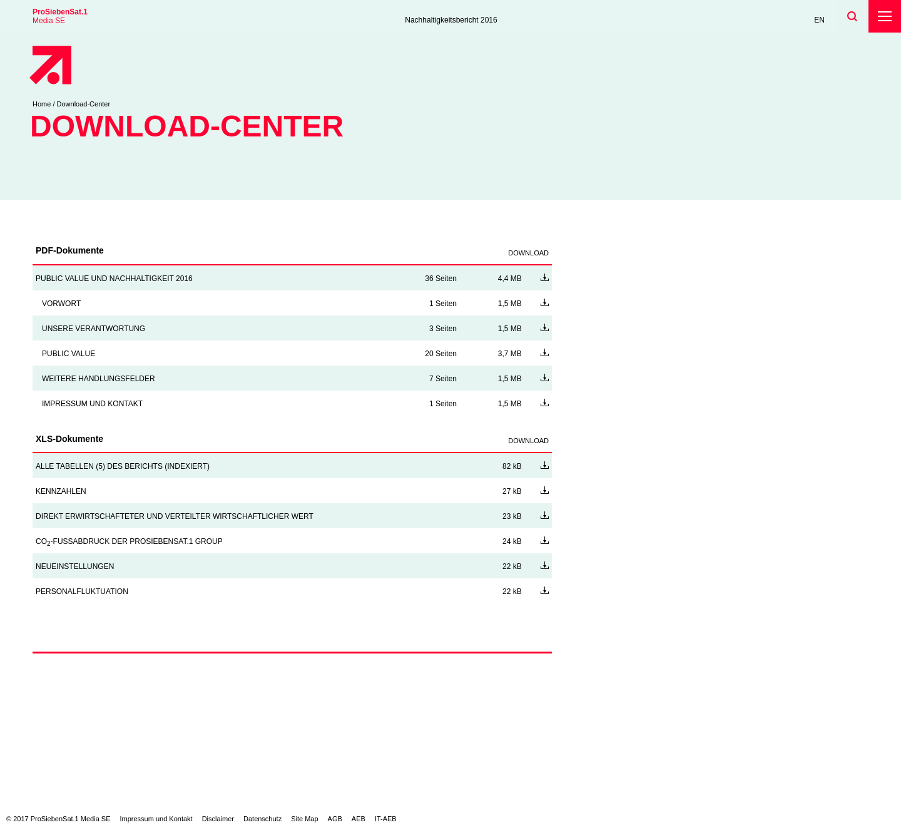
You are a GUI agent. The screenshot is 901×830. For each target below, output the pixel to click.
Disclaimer (218, 818)
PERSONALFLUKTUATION (82, 591)
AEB (358, 818)
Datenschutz (262, 818)
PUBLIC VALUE (68, 353)
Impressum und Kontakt (156, 818)
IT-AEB (386, 818)
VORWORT (61, 303)
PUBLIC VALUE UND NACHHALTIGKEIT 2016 (114, 278)
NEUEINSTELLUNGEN (75, 566)
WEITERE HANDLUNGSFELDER (98, 378)
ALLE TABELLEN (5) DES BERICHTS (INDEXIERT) (123, 466)
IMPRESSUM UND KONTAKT (92, 403)
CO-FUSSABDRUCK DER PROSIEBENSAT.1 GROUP (129, 541)
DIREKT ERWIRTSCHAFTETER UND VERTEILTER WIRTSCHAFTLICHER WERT (174, 516)
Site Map (304, 818)
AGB (335, 818)
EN (819, 20)
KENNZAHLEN (61, 491)
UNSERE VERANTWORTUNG (93, 328)
